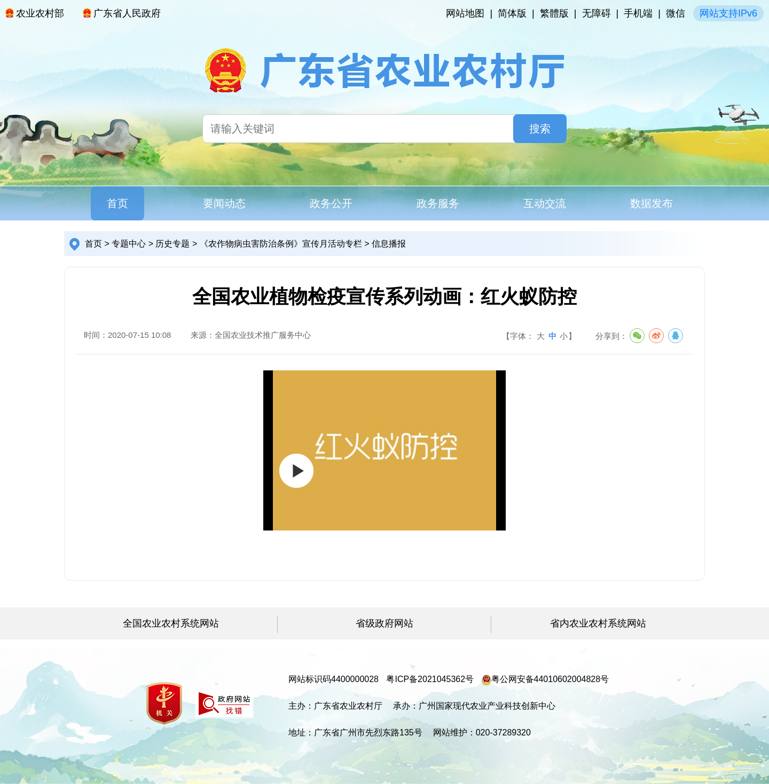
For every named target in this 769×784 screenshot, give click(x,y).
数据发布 (651, 203)
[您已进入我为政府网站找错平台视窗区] (224, 703)
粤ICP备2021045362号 (430, 679)
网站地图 (465, 13)
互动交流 (544, 203)
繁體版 (554, 13)
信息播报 (389, 243)
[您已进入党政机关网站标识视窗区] (164, 703)
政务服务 (438, 203)
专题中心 (129, 243)
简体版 (512, 13)
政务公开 (331, 203)
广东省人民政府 (122, 13)
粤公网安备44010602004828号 (545, 679)
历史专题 (172, 243)
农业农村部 (34, 13)
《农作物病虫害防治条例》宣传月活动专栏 (281, 243)
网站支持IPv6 (728, 13)
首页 (117, 203)
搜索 (540, 128)
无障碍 (596, 13)
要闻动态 (224, 203)
